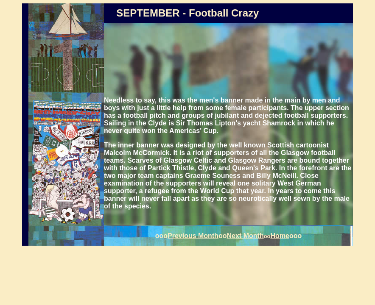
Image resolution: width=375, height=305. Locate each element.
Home (280, 235)
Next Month (245, 235)
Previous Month (193, 235)
